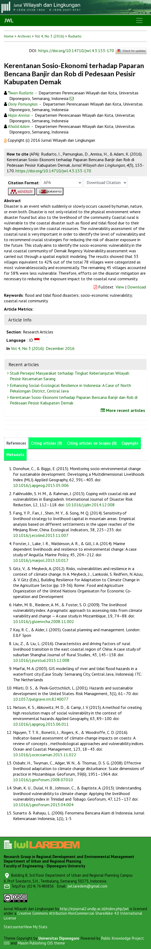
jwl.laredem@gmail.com (87, 886)
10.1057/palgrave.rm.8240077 (40, 699)
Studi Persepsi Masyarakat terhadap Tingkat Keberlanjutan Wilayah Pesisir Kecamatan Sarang (69, 375)
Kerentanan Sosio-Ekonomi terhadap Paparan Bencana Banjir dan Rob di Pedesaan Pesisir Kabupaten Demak (73, 400)
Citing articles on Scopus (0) (92, 443)
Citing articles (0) (46, 443)
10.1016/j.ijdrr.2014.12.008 (90, 504)
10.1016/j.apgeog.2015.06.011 (41, 724)
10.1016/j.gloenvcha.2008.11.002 (43, 621)
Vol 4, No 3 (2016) (49, 36)
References (16, 443)
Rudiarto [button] (74, 36)
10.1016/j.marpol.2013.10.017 (40, 560)
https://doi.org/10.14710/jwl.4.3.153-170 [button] (53, 170)
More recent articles (123, 410)
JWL (9, 20)
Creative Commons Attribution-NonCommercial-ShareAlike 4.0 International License (73, 915)
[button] (6, 140)
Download (136, 287)
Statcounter (14, 926)
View (120, 287)
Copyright (129, 443)
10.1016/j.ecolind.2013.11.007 (40, 535)
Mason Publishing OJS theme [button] (41, 943)
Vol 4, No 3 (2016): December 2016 (43, 348)
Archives (24, 36)
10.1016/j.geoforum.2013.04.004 (43, 804)
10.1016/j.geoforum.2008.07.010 (43, 779)
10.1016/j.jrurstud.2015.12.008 (41, 660)
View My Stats (35, 926)
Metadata (15, 454)
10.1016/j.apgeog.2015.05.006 (41, 485)
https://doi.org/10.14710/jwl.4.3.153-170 (76, 50)
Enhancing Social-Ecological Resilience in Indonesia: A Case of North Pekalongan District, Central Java (70, 388)
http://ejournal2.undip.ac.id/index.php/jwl (94, 908)
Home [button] (9, 36)
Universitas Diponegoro (58, 938)
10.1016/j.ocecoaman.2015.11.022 (44, 754)
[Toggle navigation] (139, 20)
